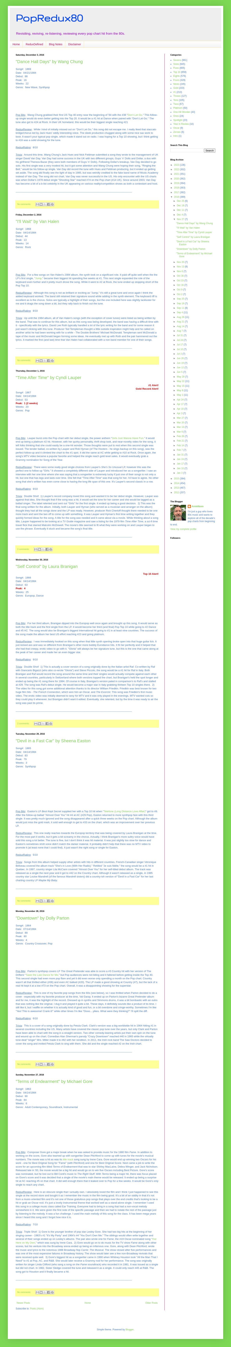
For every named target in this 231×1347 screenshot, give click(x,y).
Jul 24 (180, 340)
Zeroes (176, 132)
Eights (176, 76)
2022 (177, 169)
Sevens (177, 60)
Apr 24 (180, 399)
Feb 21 (181, 440)
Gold (175, 88)
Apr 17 (180, 404)
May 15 (181, 386)
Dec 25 (181, 201)
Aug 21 (181, 321)
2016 (177, 197)
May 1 (180, 395)
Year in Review (181, 124)
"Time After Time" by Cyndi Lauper (48, 377)
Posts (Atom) (36, 1308)
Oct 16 (180, 285)
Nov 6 (180, 271)
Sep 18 (181, 303)
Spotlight (177, 120)
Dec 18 (181, 205)
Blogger (129, 1329)
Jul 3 (179, 353)
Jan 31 (180, 454)
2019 (177, 183)
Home (16, 44)
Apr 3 (180, 413)
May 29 (181, 376)
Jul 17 (180, 344)
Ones (176, 116)
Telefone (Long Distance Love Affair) (124, 811)
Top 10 (176, 72)
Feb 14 (181, 445)
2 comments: (23, 549)
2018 (177, 187)
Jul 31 (180, 335)
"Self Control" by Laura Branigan (47, 566)
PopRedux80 (49, 18)
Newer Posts (23, 1303)
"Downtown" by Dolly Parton (42, 918)
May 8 (180, 390)
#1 (174, 92)
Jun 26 (180, 358)
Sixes (176, 64)
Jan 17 (180, 463)
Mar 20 (181, 422)
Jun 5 (180, 372)
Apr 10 (180, 408)
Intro (175, 136)
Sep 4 (180, 312)
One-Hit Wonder (181, 112)
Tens (175, 100)
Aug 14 (181, 326)
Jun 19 (180, 363)
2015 (177, 478)
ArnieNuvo (198, 506)
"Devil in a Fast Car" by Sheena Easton (53, 740)
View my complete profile (183, 529)
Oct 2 (180, 294)
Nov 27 (181, 219)
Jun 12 (180, 367)
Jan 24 (180, 459)
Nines (176, 84)
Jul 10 (180, 349)
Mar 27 (181, 417)
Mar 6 (180, 431)
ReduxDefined (34, 44)
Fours (176, 80)
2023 (177, 165)
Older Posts (151, 1303)
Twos (176, 104)
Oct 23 (180, 280)
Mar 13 (181, 427)
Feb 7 (180, 450)
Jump (38, 278)
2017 (177, 192)
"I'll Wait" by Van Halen (37, 221)
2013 (177, 487)
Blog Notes (55, 44)
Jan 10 (180, 468)
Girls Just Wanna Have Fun (127, 438)
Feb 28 (181, 436)
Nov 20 (181, 262)
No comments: (24, 204)
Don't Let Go (135, 114)
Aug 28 (181, 317)
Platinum (177, 108)
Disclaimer (74, 44)
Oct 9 (180, 289)
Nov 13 (181, 266)
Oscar (176, 128)
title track (68, 1159)
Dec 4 (180, 214)
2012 (177, 492)
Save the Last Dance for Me (42, 974)
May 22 (181, 381)
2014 (177, 483)
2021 (177, 174)
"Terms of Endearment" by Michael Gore (54, 1081)
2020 (177, 178)
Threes (176, 96)
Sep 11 (181, 308)
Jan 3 (180, 473)
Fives (176, 68)
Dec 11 (181, 210)
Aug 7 (180, 331)
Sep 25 (181, 298)
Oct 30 (180, 275)
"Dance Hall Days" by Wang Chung (49, 61)
